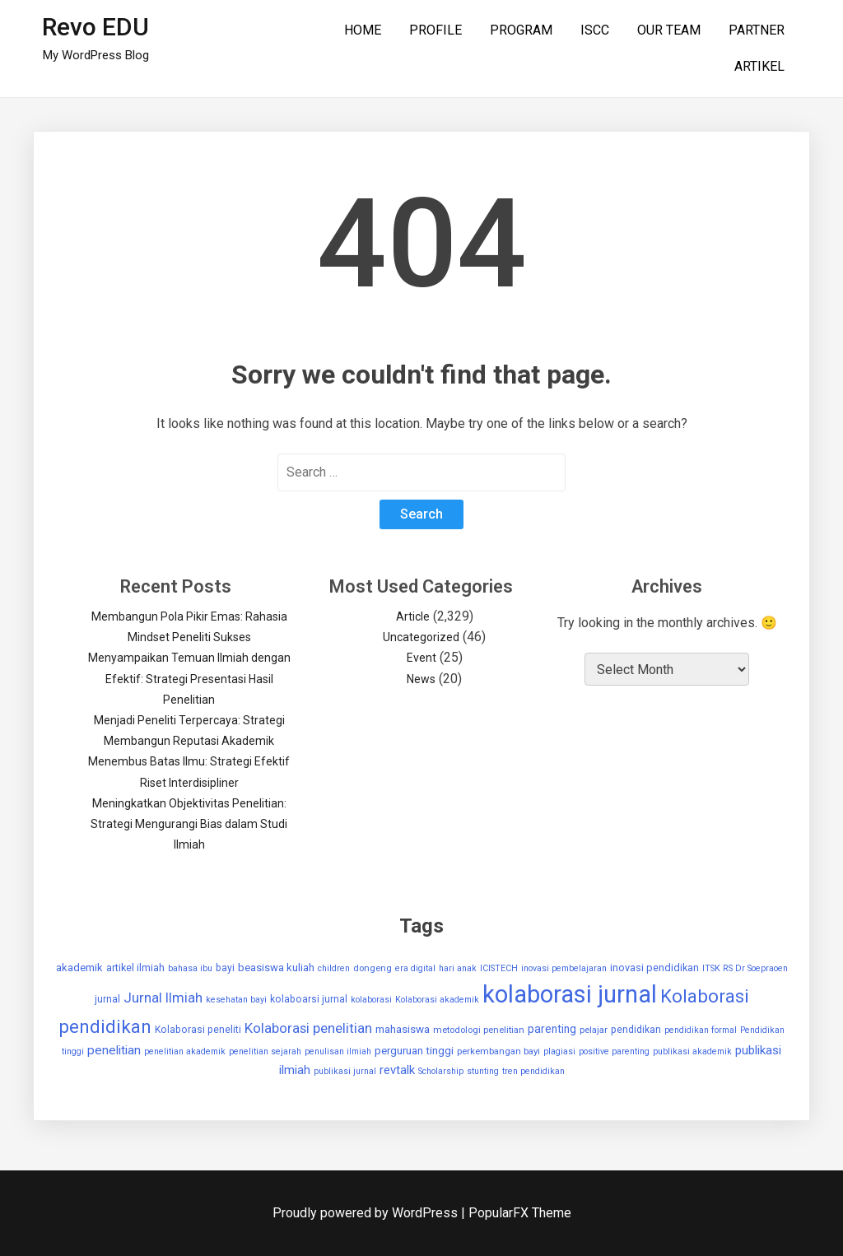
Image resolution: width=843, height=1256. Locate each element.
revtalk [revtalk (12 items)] (397, 1070)
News (421, 679)
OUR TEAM (669, 30)
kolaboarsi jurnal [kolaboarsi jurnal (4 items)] (308, 999)
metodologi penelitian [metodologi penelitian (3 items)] (478, 1029)
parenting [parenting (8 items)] (552, 1028)
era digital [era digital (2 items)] (415, 968)
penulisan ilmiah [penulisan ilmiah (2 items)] (338, 1051)
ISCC (594, 30)
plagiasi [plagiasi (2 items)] (559, 1051)
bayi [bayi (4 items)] (225, 968)
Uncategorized (421, 637)
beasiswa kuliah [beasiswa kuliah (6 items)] (276, 967)
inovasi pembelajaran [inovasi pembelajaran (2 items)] (564, 968)
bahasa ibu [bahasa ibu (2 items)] (190, 968)
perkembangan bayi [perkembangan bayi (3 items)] (498, 1051)
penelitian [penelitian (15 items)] (114, 1050)
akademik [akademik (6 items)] (79, 967)
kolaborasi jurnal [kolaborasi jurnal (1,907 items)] (569, 994)
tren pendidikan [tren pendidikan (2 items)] (533, 1071)
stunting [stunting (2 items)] (483, 1071)
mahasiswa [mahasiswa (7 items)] (402, 1029)
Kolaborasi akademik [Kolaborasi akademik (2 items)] (437, 999)
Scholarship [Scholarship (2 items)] (440, 1071)
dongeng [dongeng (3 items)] (372, 968)
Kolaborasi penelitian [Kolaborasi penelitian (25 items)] (308, 1028)
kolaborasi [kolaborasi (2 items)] (371, 999)
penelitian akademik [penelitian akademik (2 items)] (185, 1051)
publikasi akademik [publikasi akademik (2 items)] (692, 1051)
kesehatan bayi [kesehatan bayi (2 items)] (236, 999)
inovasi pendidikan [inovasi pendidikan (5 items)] (654, 967)
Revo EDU (95, 26)
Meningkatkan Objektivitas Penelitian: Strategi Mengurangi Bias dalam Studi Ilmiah (189, 824)
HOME (362, 30)
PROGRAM (521, 30)
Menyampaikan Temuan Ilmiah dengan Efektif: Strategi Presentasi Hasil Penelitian (189, 678)
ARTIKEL (759, 66)
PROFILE (435, 30)
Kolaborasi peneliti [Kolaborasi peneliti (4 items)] (198, 1029)
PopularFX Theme (519, 1213)
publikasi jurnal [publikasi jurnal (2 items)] (345, 1071)
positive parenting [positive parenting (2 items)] (614, 1051)
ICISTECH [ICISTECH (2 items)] (499, 968)
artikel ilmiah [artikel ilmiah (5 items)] (135, 967)
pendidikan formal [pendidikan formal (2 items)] (700, 1030)
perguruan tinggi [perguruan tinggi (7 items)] (414, 1050)
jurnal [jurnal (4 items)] (107, 999)
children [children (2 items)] (334, 968)
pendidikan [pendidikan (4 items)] (636, 1029)
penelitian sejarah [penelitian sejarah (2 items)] (265, 1051)
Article (413, 616)
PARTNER (757, 30)
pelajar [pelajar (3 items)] (594, 1029)
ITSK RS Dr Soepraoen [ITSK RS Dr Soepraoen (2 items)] (745, 968)
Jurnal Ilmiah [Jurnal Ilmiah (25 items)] (163, 997)
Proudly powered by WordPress (366, 1213)
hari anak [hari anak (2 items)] (458, 968)
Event (421, 657)
